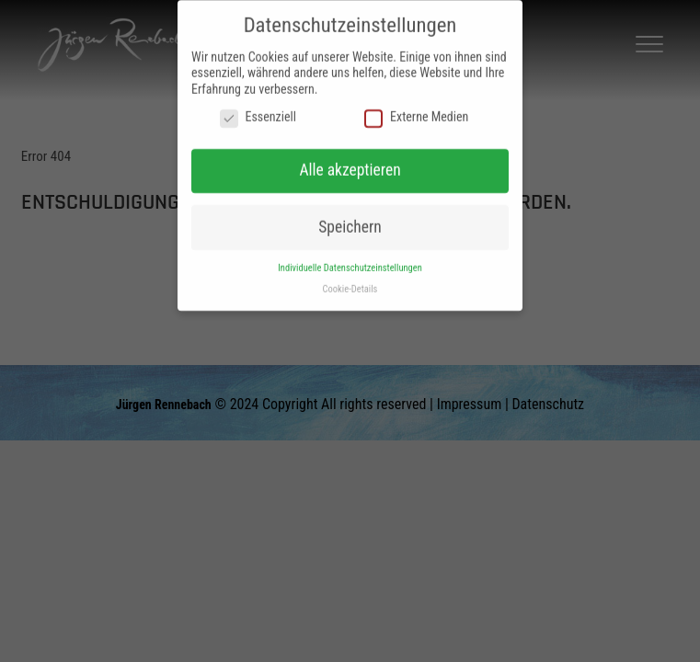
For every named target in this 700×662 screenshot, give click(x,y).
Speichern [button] (349, 219)
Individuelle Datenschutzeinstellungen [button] (350, 260)
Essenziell (258, 110)
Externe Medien (416, 110)
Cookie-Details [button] (350, 281)
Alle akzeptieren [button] (349, 163)
